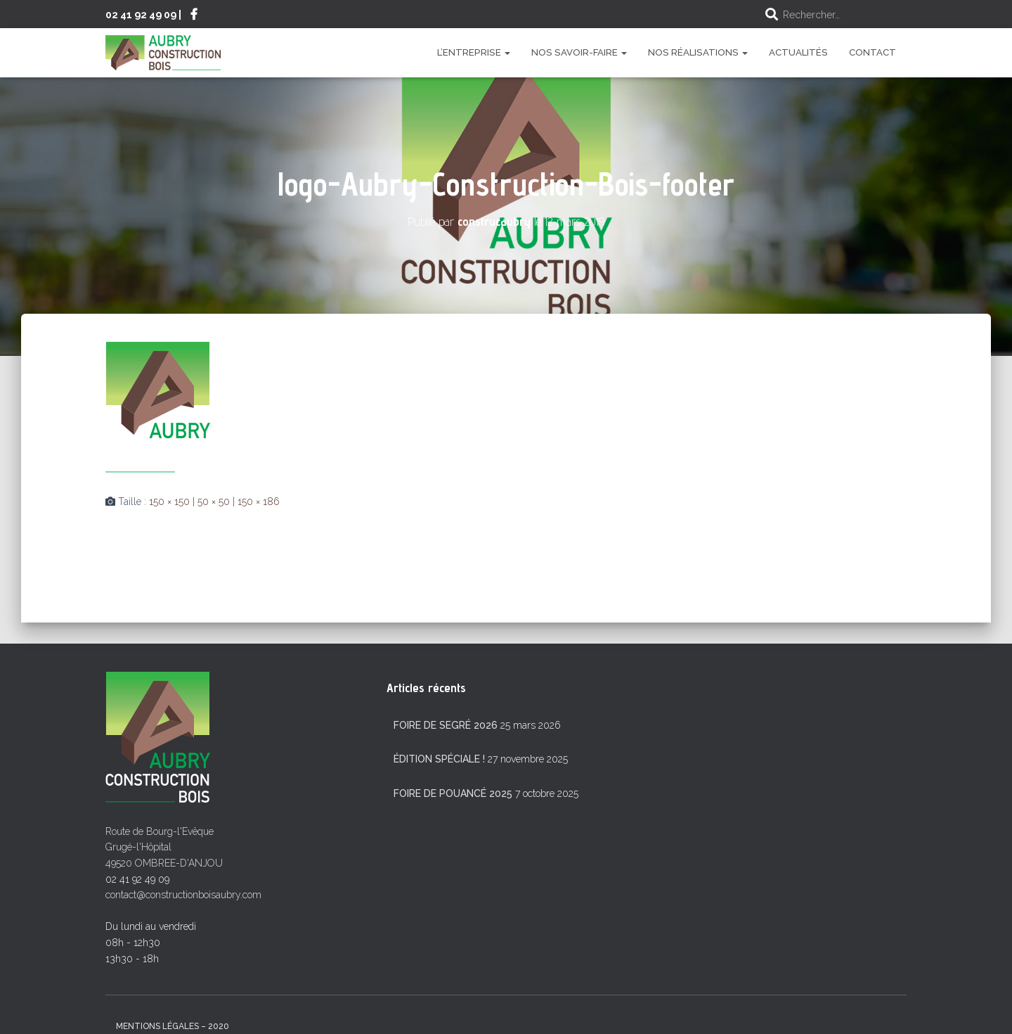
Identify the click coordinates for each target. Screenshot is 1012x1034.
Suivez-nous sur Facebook (193, 16)
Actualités (798, 52)
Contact (872, 52)
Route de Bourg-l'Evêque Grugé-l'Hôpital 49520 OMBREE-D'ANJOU (164, 847)
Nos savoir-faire (579, 52)
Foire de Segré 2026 (446, 725)
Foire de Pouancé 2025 (453, 793)
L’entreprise (473, 52)
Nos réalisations (698, 52)
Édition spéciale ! (439, 759)
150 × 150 (169, 501)
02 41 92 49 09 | (143, 14)
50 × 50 (213, 501)
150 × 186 (259, 501)
